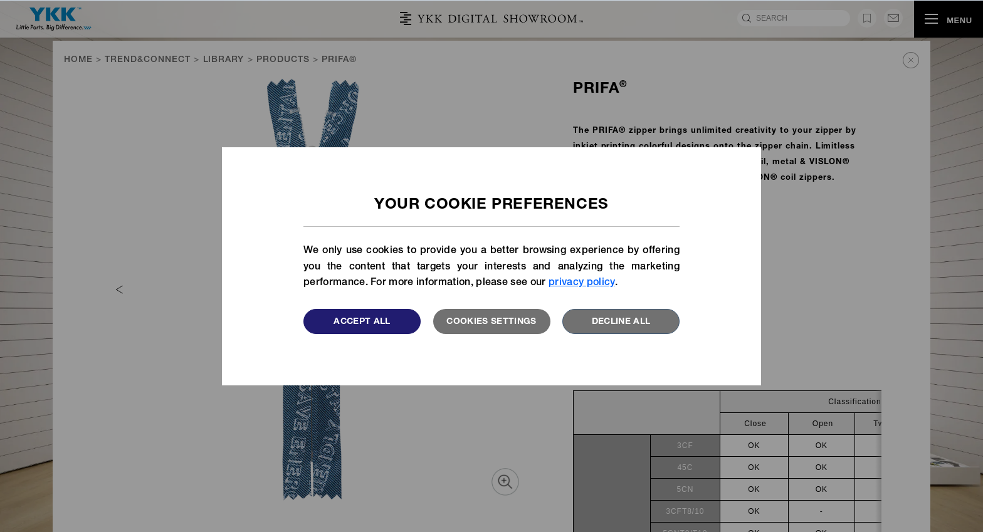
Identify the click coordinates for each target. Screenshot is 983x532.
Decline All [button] (621, 322)
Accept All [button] (362, 322)
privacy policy (581, 283)
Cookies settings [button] (491, 322)
